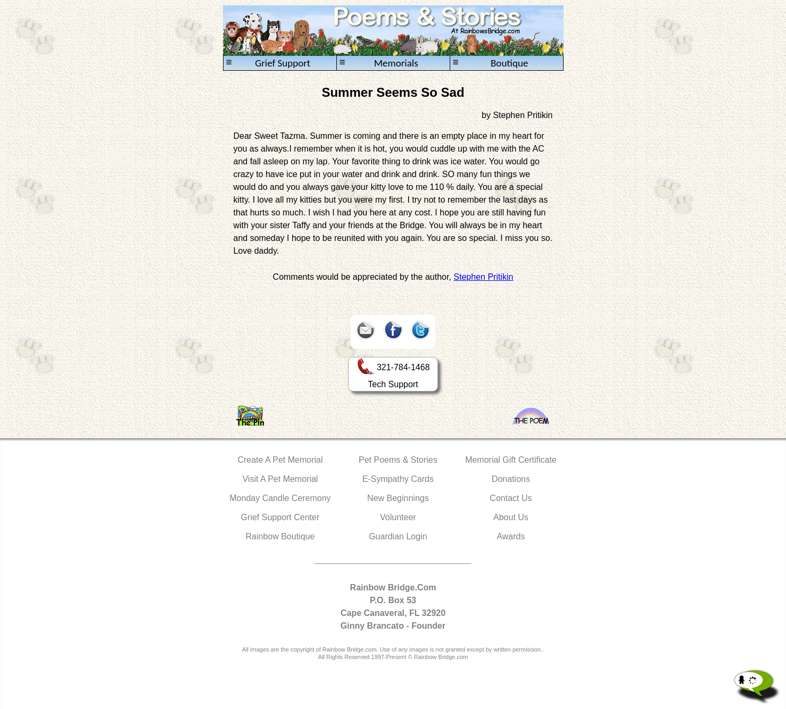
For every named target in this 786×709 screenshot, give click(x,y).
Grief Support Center (280, 517)
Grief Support (268, 63)
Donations (511, 478)
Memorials (379, 63)
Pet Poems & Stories (398, 459)
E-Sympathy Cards (398, 478)
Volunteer (398, 517)
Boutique (490, 63)
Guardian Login (398, 536)
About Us (510, 517)
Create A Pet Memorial (279, 459)
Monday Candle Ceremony (279, 498)
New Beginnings (398, 498)
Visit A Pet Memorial (280, 478)
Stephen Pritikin (483, 276)
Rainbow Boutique (280, 536)
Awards (511, 536)
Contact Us (511, 498)
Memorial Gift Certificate (511, 459)
